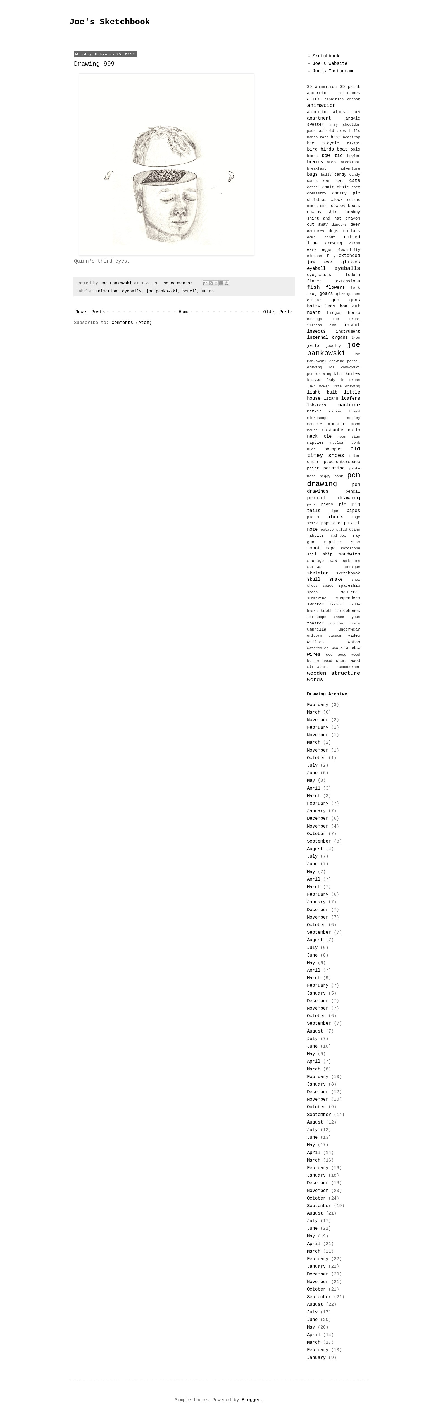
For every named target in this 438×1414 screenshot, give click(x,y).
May (311, 780)
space (328, 586)
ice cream (346, 319)
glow (340, 294)
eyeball (316, 268)
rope (331, 548)
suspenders (348, 598)
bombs (312, 156)
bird (312, 149)
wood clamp (335, 661)
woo (329, 655)
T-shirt (336, 604)
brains (315, 161)
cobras (353, 200)
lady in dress (343, 380)
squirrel (350, 592)
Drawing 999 (94, 64)
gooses (353, 294)
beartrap (351, 137)
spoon (312, 592)
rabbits (315, 535)
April (313, 788)
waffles (315, 642)
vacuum (334, 636)
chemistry (316, 193)
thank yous (347, 617)
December (317, 818)
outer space (320, 462)
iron (355, 338)
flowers (335, 287)
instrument (348, 331)
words (315, 680)
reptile (332, 542)
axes (341, 131)
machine (348, 405)
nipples (315, 442)
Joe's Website (330, 63)
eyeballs (131, 291)
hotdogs (314, 319)
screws (314, 567)
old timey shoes (333, 452)
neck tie (319, 436)
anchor (353, 99)
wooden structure (333, 673)
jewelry (333, 346)
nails (354, 430)
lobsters (316, 405)
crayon (353, 218)
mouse (312, 430)
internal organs (327, 337)
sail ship (319, 554)
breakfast (350, 162)
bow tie (332, 155)
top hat (336, 623)
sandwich (349, 554)
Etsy (331, 256)
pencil (189, 291)
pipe (334, 511)
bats (324, 137)
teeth (327, 611)
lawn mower (318, 386)
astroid (326, 131)
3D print (350, 87)
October (316, 757)
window (353, 648)
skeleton (317, 573)
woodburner (349, 667)
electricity (348, 250)
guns (354, 300)
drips (354, 243)
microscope (317, 418)
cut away (317, 224)
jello (313, 346)
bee (310, 143)
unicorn (314, 636)
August (315, 849)
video (354, 635)
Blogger (251, 1400)
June (312, 773)
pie (342, 504)
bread (332, 162)
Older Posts (278, 311)
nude (311, 449)
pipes (353, 510)
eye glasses (342, 262)
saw (333, 561)
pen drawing (333, 479)
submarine (316, 598)
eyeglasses (319, 275)
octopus (332, 449)
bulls (326, 175)
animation (106, 291)
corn (324, 206)
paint (313, 468)
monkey (353, 418)
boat (342, 149)
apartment (319, 118)
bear (336, 137)
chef (355, 187)
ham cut (350, 306)
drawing (333, 243)
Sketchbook (326, 56)
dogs (334, 231)
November (317, 720)
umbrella (316, 629)
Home (184, 311)
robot (313, 548)
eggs (327, 249)
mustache (332, 430)
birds (327, 149)
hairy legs (321, 306)
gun (335, 300)
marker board (344, 411)
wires (313, 654)
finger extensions (333, 281)
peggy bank (331, 476)
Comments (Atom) (131, 322)
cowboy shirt (323, 212)
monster (336, 424)
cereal (313, 187)
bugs (312, 174)
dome (311, 237)
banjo (312, 137)
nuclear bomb (345, 443)
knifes (353, 373)
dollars (351, 231)
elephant (315, 256)
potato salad (334, 530)
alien (313, 99)
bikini (353, 143)
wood (342, 655)
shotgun (352, 567)
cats (354, 180)
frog (312, 294)
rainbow (338, 536)
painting (334, 468)
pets (311, 504)
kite (338, 374)
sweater (315, 604)
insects (316, 331)
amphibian (334, 99)
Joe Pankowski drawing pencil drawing (333, 360)
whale (337, 648)
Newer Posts (90, 311)
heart (313, 312)
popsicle (330, 523)
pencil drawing (333, 498)
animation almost (327, 112)
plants (335, 516)
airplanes (349, 93)
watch (354, 642)
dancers (339, 225)
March (313, 712)
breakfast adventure (333, 168)
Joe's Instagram (333, 71)
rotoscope (350, 548)
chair (343, 187)
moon (355, 424)
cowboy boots (345, 206)
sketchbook (348, 573)
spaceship (349, 585)
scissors (351, 561)
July (312, 765)
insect (352, 325)
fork (355, 287)
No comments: (179, 283)
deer (355, 224)
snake (336, 579)
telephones (348, 611)
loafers (350, 398)
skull (313, 579)
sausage (315, 561)
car (326, 180)
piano (327, 504)
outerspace (348, 462)
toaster (315, 623)
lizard (331, 398)
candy (340, 174)
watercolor (317, 648)
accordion (318, 93)
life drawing (346, 386)
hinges (334, 313)
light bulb (322, 392)
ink (333, 325)
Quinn (208, 291)
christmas (316, 200)
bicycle (330, 143)
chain (328, 187)
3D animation (322, 87)
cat (340, 180)
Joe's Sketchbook (110, 22)
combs (312, 206)
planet (313, 517)
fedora (353, 275)
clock (336, 199)
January (316, 811)
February (317, 704)
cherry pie (346, 193)
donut (329, 237)
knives (314, 380)
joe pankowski (161, 291)
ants (355, 112)
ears (312, 249)
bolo (355, 149)
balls (354, 131)
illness (314, 325)
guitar (314, 300)
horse (354, 313)
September (319, 841)
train (354, 623)
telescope (316, 617)
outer (354, 456)
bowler (353, 156)
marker (314, 411)
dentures (315, 231)
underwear (349, 629)
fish (313, 287)
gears (326, 293)
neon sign (348, 437)
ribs (355, 542)
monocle (314, 424)
